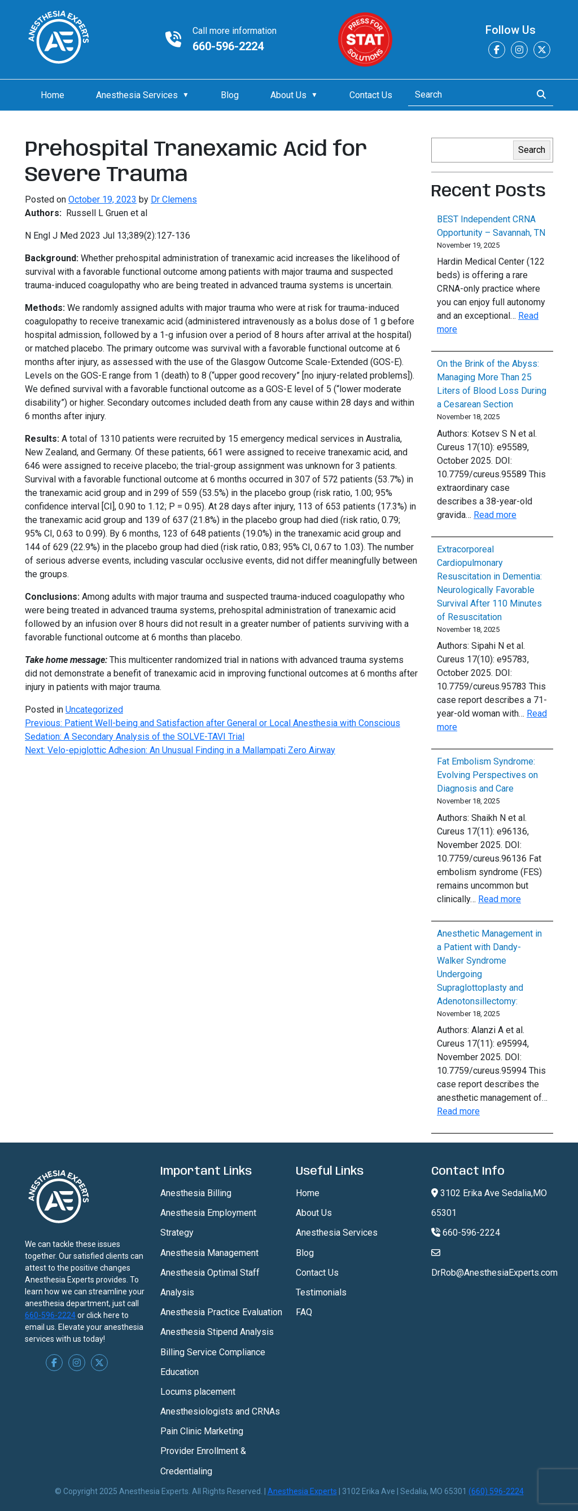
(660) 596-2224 (496, 1491)
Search (531, 149)
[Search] (466, 95)
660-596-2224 (228, 46)
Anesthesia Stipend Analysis (217, 1331)
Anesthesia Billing (195, 1193)
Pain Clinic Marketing (201, 1431)
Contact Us (370, 95)
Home (52, 95)
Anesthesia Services (137, 95)
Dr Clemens (174, 199)
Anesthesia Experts (302, 1491)
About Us (288, 95)
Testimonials (321, 1292)
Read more (495, 514)
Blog (230, 95)
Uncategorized (94, 709)
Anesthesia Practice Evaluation (221, 1312)
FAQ (304, 1312)
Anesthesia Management (209, 1253)
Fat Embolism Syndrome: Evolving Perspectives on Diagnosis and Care (487, 775)
